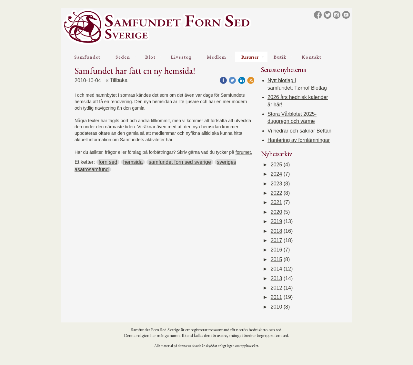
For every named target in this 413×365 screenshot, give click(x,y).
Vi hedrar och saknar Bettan (299, 130)
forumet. (244, 152)
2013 (276, 278)
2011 (276, 297)
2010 (276, 307)
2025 (276, 164)
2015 (276, 259)
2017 (276, 240)
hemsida (133, 162)
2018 (276, 231)
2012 (276, 288)
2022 (276, 193)
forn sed (108, 162)
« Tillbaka (116, 80)
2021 (276, 202)
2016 (276, 249)
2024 (276, 174)
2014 (276, 268)
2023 (276, 183)
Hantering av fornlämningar (298, 140)
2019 (276, 221)
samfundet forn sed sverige (180, 162)
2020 (276, 212)
